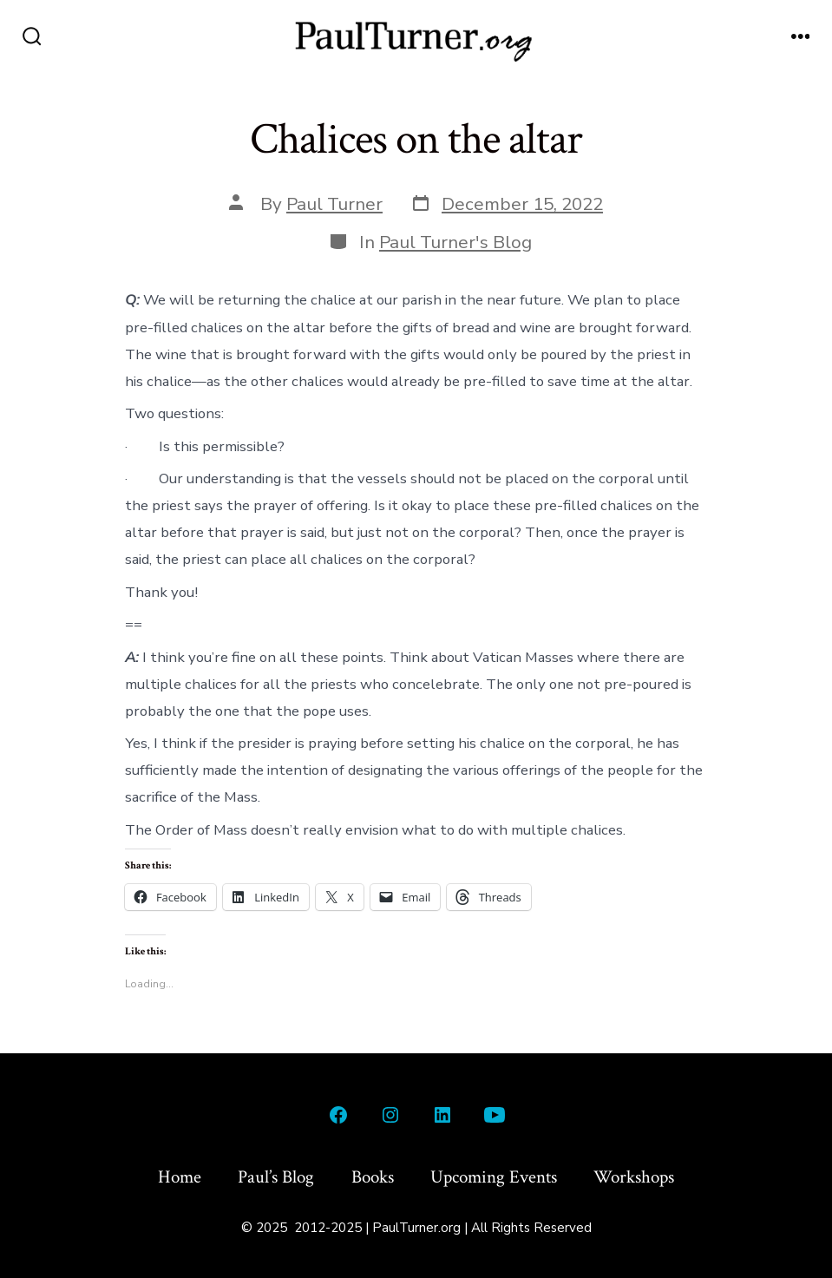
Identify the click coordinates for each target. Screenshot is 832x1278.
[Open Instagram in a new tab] (390, 1115)
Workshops (633, 1177)
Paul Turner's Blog (455, 242)
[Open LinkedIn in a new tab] (442, 1115)
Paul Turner (334, 204)
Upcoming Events (493, 1177)
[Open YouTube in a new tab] (494, 1115)
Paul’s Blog (276, 1177)
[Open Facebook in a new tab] (338, 1115)
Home (179, 1177)
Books (372, 1177)
